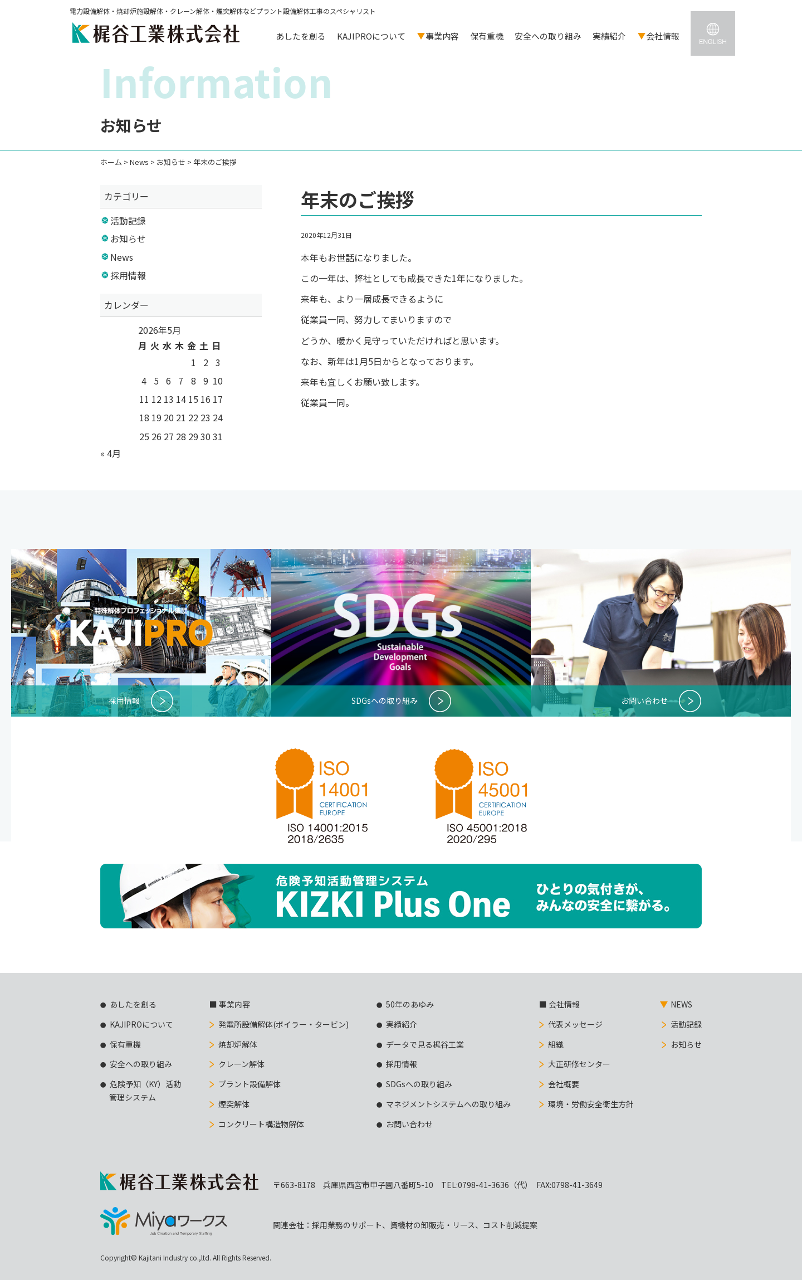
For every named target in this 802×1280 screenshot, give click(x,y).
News (121, 257)
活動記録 (128, 220)
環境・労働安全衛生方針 (591, 1103)
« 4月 (110, 453)
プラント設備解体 (249, 1083)
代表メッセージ (575, 1024)
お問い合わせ (409, 1124)
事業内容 (442, 36)
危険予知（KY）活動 (140, 1091)
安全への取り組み (548, 36)
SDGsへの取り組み (419, 1083)
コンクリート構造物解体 (261, 1124)
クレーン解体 (241, 1063)
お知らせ (128, 238)
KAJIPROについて (371, 36)
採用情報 (128, 275)
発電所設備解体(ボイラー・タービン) (283, 1024)
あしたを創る (301, 36)
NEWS (681, 1004)
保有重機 (486, 36)
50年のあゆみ (410, 1004)
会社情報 (662, 36)
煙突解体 (234, 1103)
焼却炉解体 (237, 1044)
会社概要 (563, 1083)
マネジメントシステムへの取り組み (448, 1103)
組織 (556, 1044)
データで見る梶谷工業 (425, 1044)
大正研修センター (579, 1063)
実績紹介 (609, 36)
